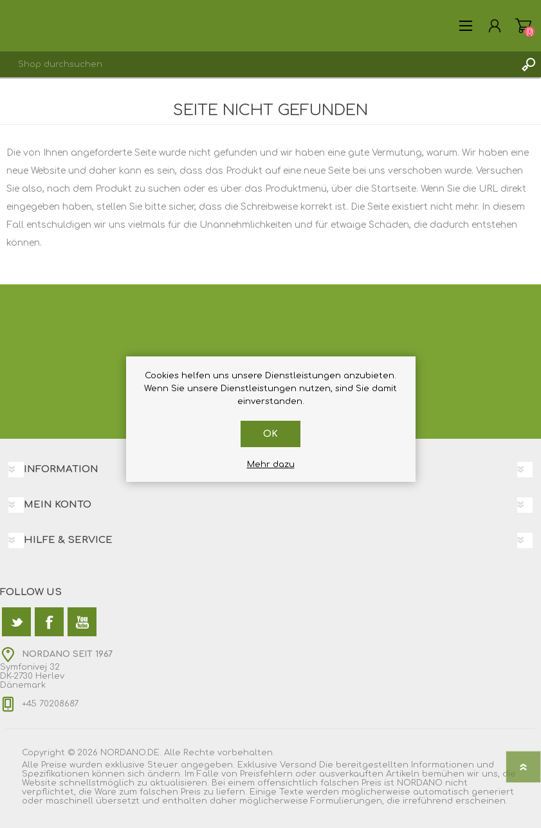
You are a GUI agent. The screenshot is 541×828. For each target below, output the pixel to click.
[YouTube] (82, 621)
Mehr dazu (271, 464)
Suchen (528, 64)
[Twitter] (16, 621)
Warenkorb (523, 26)
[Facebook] (49, 621)
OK (270, 434)
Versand (298, 764)
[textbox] (257, 64)
